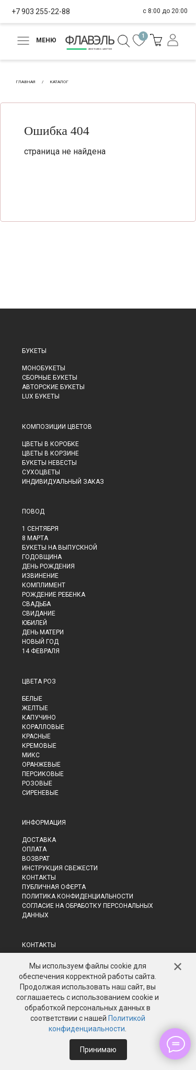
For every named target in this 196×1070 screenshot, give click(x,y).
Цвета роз (39, 681)
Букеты (34, 351)
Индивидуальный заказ (63, 481)
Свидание (38, 613)
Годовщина (42, 557)
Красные (36, 736)
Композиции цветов (57, 426)
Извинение (40, 575)
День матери (43, 632)
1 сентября (40, 528)
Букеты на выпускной (59, 547)
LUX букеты (41, 396)
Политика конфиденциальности (77, 896)
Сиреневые (40, 792)
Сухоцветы (41, 472)
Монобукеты (43, 368)
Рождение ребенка (53, 594)
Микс (31, 755)
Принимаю (98, 1049)
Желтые (35, 708)
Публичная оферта (54, 887)
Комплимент (43, 585)
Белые (32, 698)
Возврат (36, 858)
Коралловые (43, 727)
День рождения (48, 566)
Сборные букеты (49, 377)
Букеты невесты (49, 462)
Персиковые (43, 774)
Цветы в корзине (50, 453)
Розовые (37, 783)
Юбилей (34, 623)
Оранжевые (41, 764)
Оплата (34, 849)
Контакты (39, 877)
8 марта (35, 538)
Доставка (39, 840)
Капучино (39, 717)
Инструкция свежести (60, 868)
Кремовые (39, 745)
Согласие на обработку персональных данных (87, 910)
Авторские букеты (53, 387)
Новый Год (40, 641)
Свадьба (36, 604)
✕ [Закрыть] (177, 967)
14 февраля (41, 651)
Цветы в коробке (50, 444)
